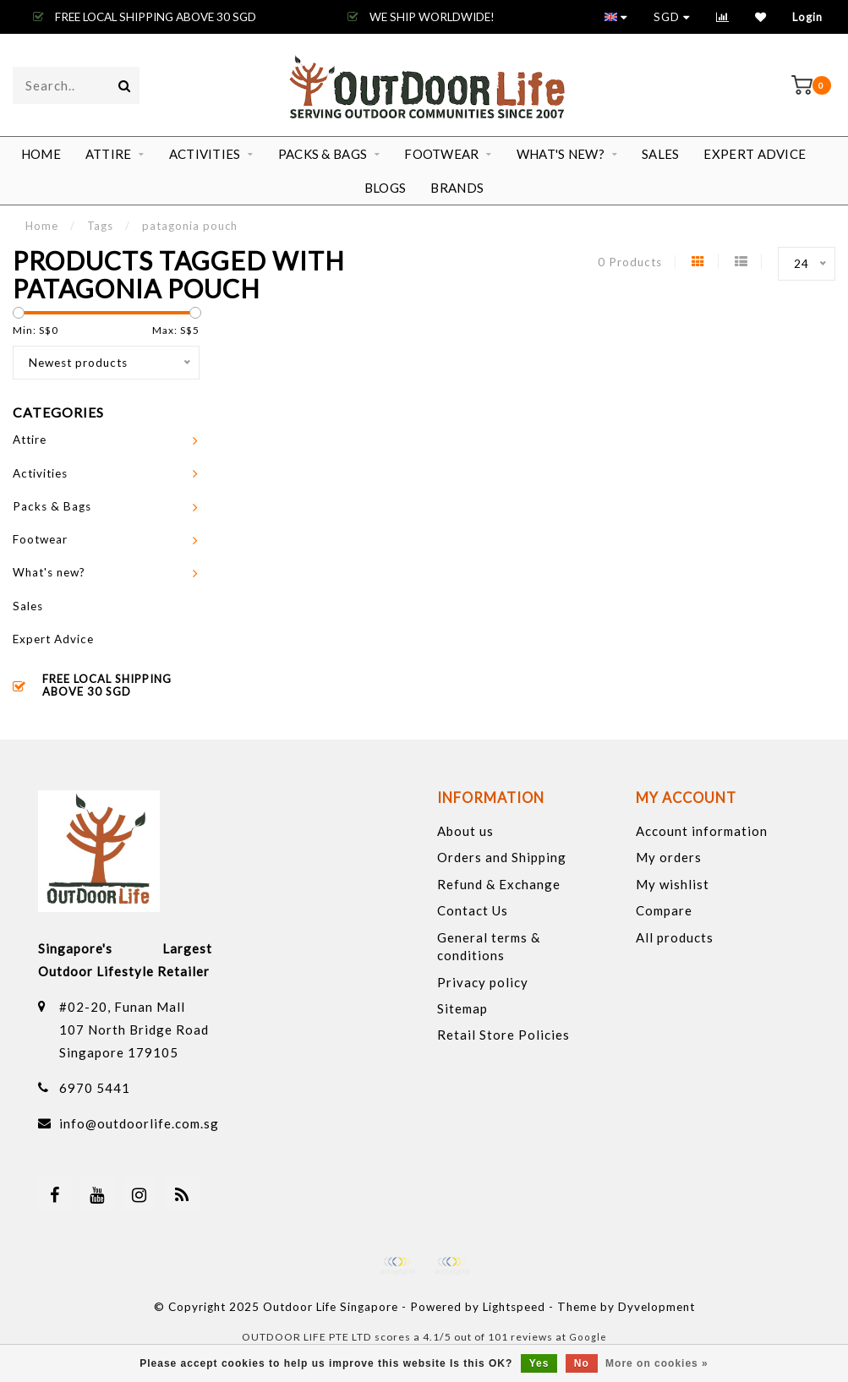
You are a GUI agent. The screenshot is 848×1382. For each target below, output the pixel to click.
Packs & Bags (323, 153)
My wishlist (672, 884)
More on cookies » (656, 1363)
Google (588, 1336)
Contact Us (472, 910)
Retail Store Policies (503, 1034)
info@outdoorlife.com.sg (139, 1123)
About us (465, 830)
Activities (205, 153)
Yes (539, 1363)
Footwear (441, 153)
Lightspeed (514, 1307)
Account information (702, 830)
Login (807, 17)
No (581, 1363)
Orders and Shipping (501, 857)
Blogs (385, 187)
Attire (108, 153)
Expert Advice (754, 153)
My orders (669, 857)
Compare (664, 910)
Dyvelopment (656, 1307)
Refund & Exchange (499, 884)
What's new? (561, 153)
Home (41, 153)
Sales (661, 153)
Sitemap (462, 1008)
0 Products (630, 262)
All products (675, 937)
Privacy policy (482, 982)
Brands (457, 187)
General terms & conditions (488, 946)
